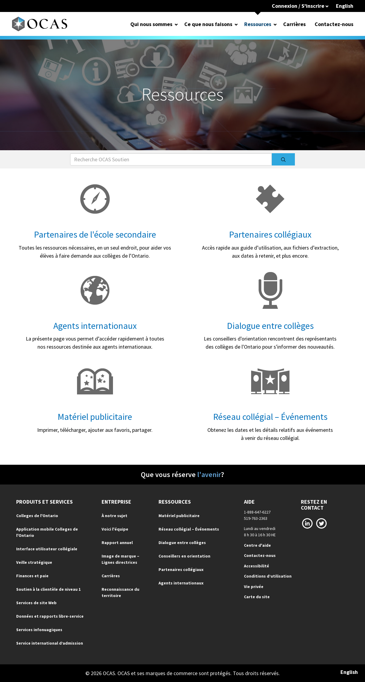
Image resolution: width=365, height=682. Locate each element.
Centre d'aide (257, 545)
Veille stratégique (34, 562)
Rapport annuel (117, 542)
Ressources (257, 24)
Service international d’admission (49, 643)
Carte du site (257, 596)
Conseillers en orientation (184, 556)
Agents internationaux (95, 325)
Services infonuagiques (39, 629)
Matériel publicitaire (95, 416)
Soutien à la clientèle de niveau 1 (48, 589)
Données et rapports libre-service (50, 616)
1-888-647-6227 (257, 512)
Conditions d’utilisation (268, 576)
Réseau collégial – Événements (270, 416)
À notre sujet (114, 515)
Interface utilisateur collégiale (46, 549)
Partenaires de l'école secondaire (95, 234)
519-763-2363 (255, 518)
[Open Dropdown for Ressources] (275, 24)
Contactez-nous (334, 24)
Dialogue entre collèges (270, 325)
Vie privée (253, 586)
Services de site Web (36, 602)
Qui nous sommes (151, 24)
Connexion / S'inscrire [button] (300, 5)
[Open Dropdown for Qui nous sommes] (176, 24)
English (344, 5)
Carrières (294, 24)
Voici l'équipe (115, 529)
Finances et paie (32, 575)
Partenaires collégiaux (270, 234)
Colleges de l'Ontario (37, 515)
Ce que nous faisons (208, 24)
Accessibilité (256, 566)
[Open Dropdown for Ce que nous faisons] (236, 24)
